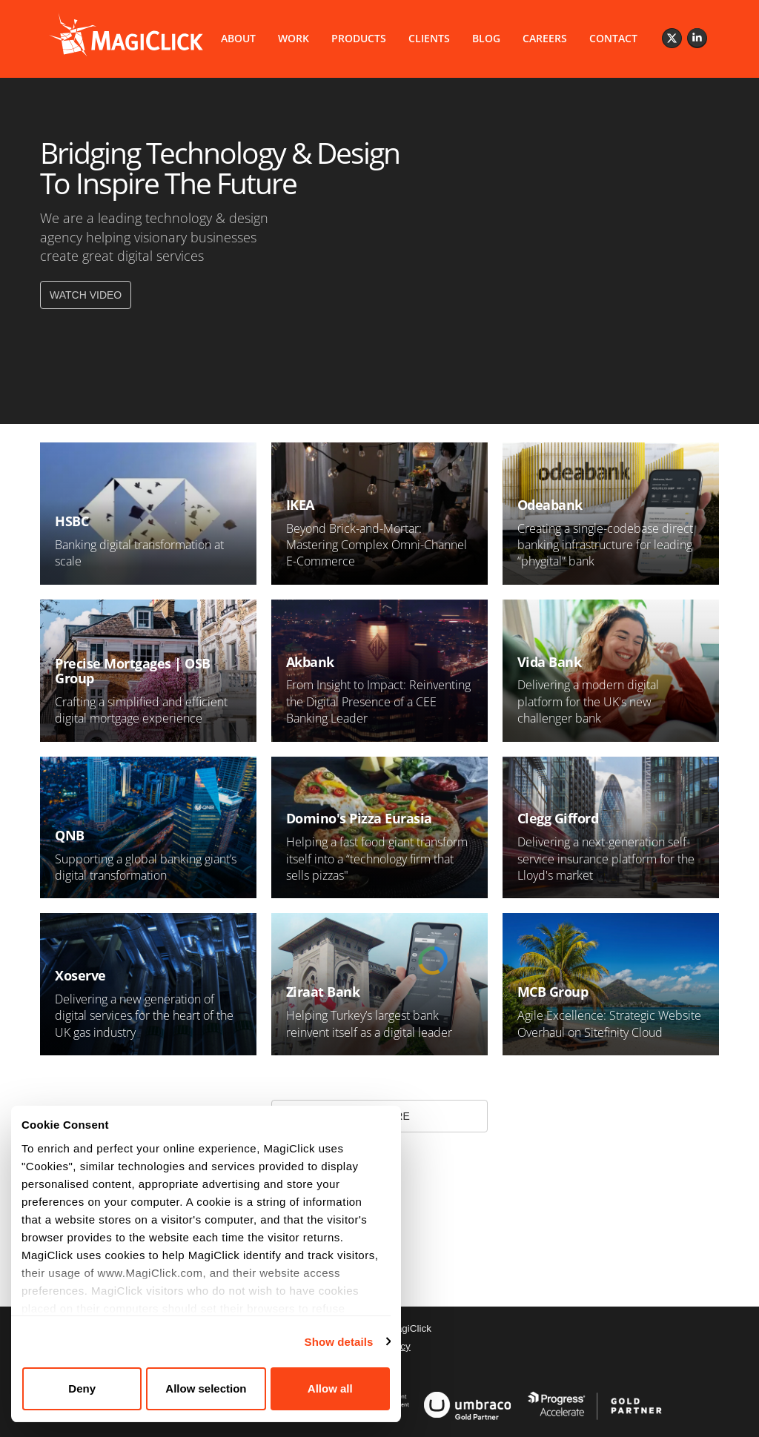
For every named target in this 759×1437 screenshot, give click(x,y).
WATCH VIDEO (86, 295)
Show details (334, 1341)
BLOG (486, 38)
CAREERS (545, 38)
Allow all (326, 1388)
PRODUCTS (358, 38)
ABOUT (238, 38)
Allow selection (203, 1388)
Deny (81, 1388)
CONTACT (613, 38)
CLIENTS (429, 38)
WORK (293, 38)
